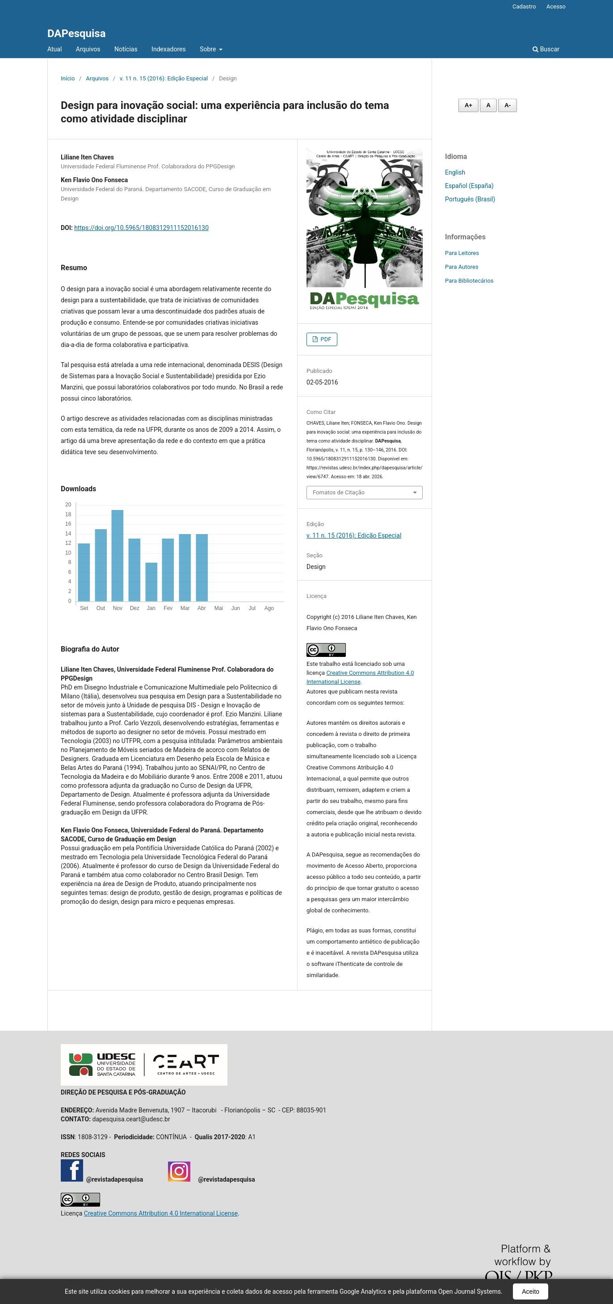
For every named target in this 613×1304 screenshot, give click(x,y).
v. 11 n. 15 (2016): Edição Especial (164, 78)
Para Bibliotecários (469, 280)
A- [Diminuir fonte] (507, 105)
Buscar (546, 49)
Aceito (530, 1291)
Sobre (209, 49)
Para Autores (462, 266)
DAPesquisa (76, 33)
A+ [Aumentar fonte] (468, 105)
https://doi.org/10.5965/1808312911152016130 (141, 227)
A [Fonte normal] (488, 105)
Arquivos (88, 49)
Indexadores (168, 49)
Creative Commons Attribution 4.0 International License (161, 1213)
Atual (54, 49)
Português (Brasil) (470, 199)
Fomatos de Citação (339, 492)
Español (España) (469, 185)
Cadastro (524, 6)
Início (68, 78)
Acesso (556, 6)
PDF (325, 339)
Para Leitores (462, 253)
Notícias (126, 49)
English (455, 172)
